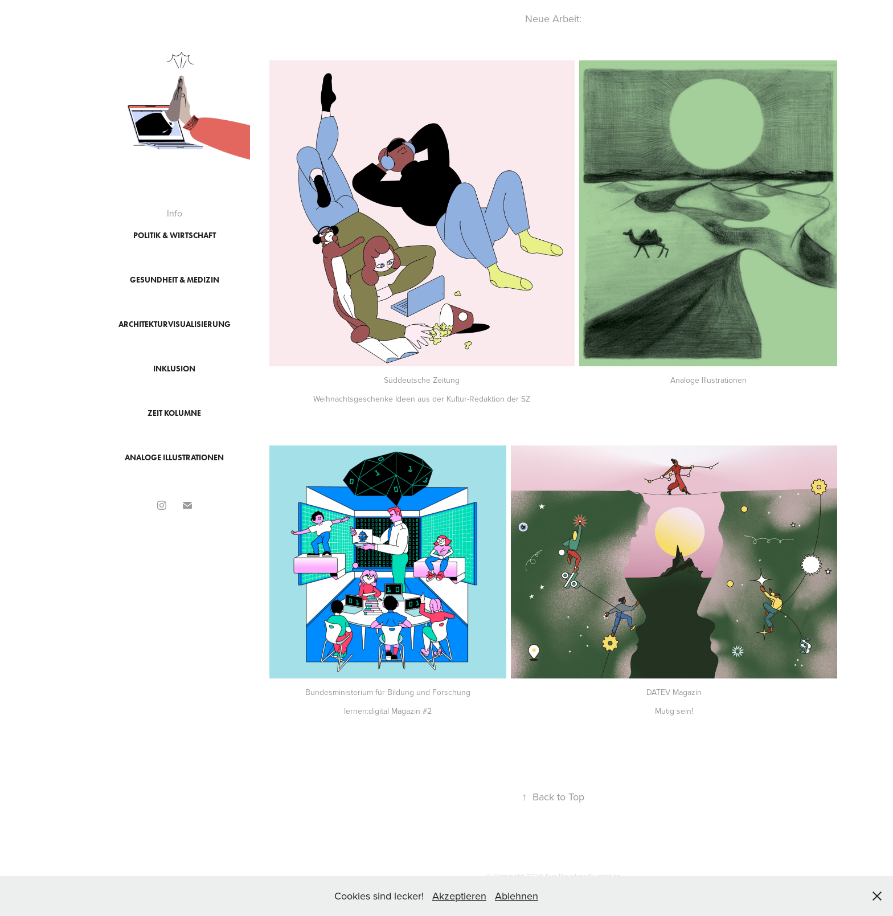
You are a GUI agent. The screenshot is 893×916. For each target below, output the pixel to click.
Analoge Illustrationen (174, 458)
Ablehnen (516, 896)
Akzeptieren (459, 896)
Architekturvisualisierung (174, 324)
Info (174, 213)
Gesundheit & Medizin (174, 280)
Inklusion (174, 369)
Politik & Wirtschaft (174, 235)
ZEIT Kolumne (174, 413)
